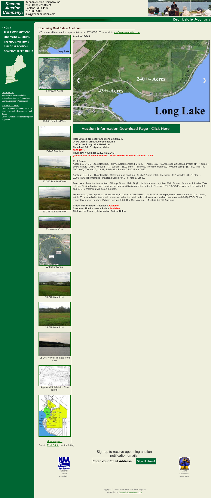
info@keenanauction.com (127, 32)
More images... (54, 441)
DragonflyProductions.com (130, 492)
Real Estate (53, 445)
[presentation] (124, 473)
